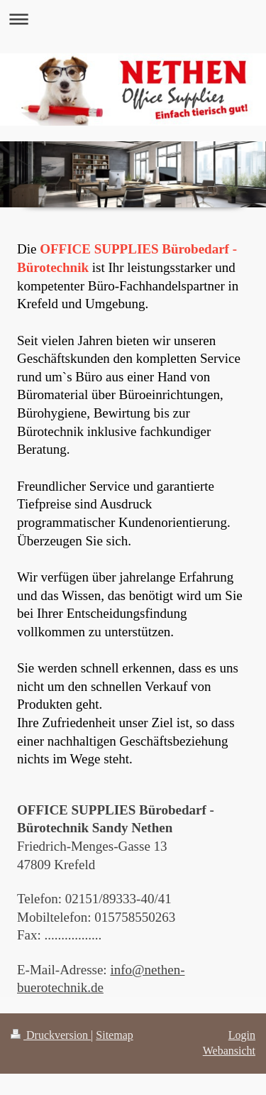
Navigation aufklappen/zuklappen (133, 19)
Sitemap (114, 1035)
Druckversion (51, 1035)
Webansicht (229, 1051)
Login (241, 1035)
